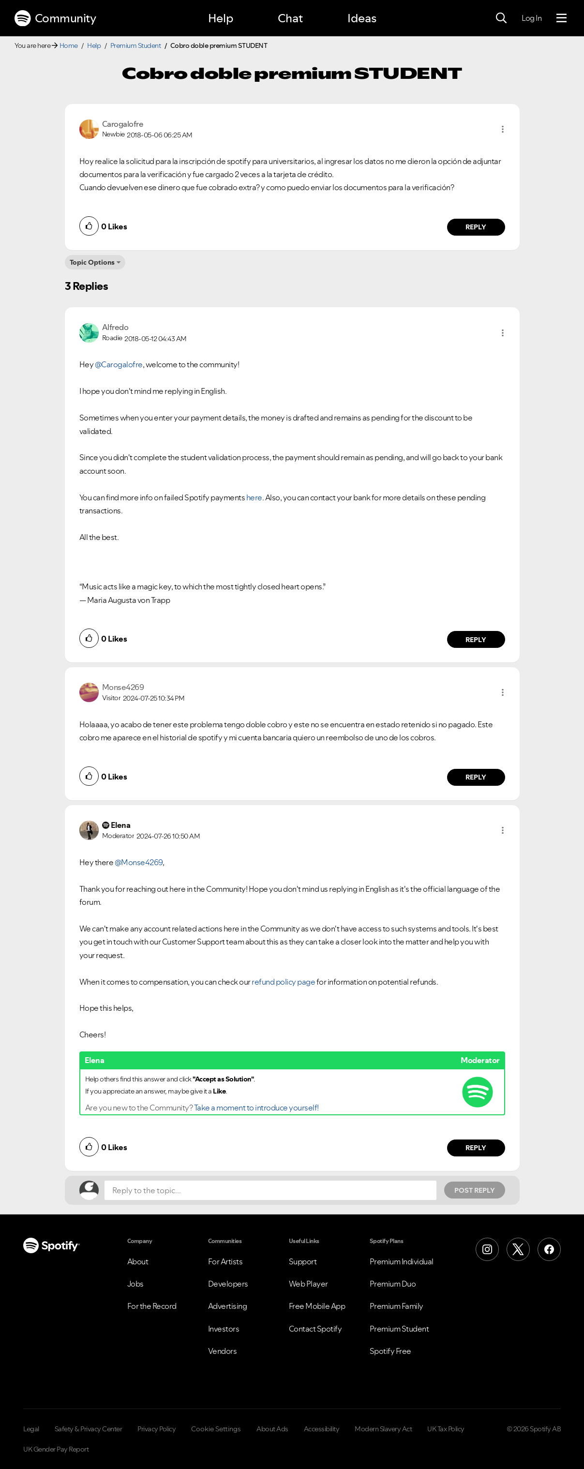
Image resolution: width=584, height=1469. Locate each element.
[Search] (501, 18)
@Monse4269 (139, 862)
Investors (224, 1328)
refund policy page (283, 981)
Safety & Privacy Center (88, 1428)
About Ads (272, 1428)
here (254, 497)
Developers (228, 1283)
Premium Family (396, 1306)
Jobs (135, 1283)
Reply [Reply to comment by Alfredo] (475, 640)
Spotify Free (390, 1351)
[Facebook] (549, 1249)
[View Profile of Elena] (121, 825)
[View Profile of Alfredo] (115, 327)
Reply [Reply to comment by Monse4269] (475, 777)
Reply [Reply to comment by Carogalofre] (475, 227)
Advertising (227, 1306)
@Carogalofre (119, 364)
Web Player (308, 1283)
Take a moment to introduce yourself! (256, 1107)
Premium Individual (402, 1261)
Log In (531, 18)
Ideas (361, 18)
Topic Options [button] (92, 262)
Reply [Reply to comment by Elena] (475, 1148)
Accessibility (322, 1428)
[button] (502, 129)
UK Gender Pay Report (56, 1449)
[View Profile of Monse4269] (123, 687)
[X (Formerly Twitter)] (518, 1249)
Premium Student (135, 45)
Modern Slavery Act (383, 1428)
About (138, 1261)
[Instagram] (487, 1249)
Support (303, 1261)
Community (55, 18)
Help (220, 18)
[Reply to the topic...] (270, 1190)
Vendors (222, 1351)
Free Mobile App (317, 1306)
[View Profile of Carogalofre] (123, 124)
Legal (31, 1428)
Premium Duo (393, 1283)
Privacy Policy (156, 1428)
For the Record (152, 1306)
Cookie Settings (216, 1428)
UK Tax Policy (445, 1428)
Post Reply (474, 1190)
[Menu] (561, 18)
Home (69, 45)
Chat (290, 18)
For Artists (225, 1261)
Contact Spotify (315, 1328)
